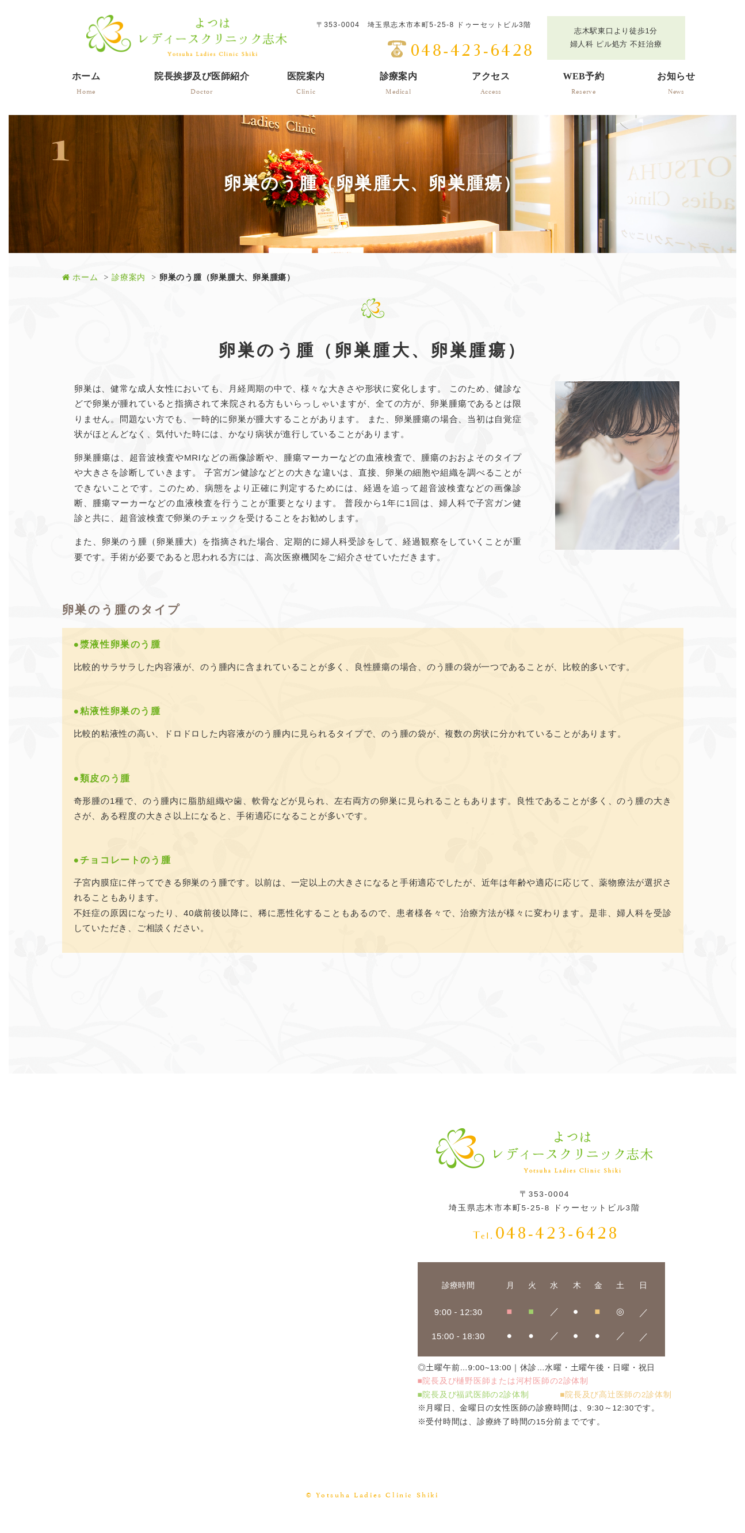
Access (490, 82)
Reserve (583, 82)
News (676, 82)
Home (86, 82)
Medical (398, 82)
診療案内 (129, 277)
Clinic (306, 82)
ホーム (80, 277)
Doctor (202, 82)
